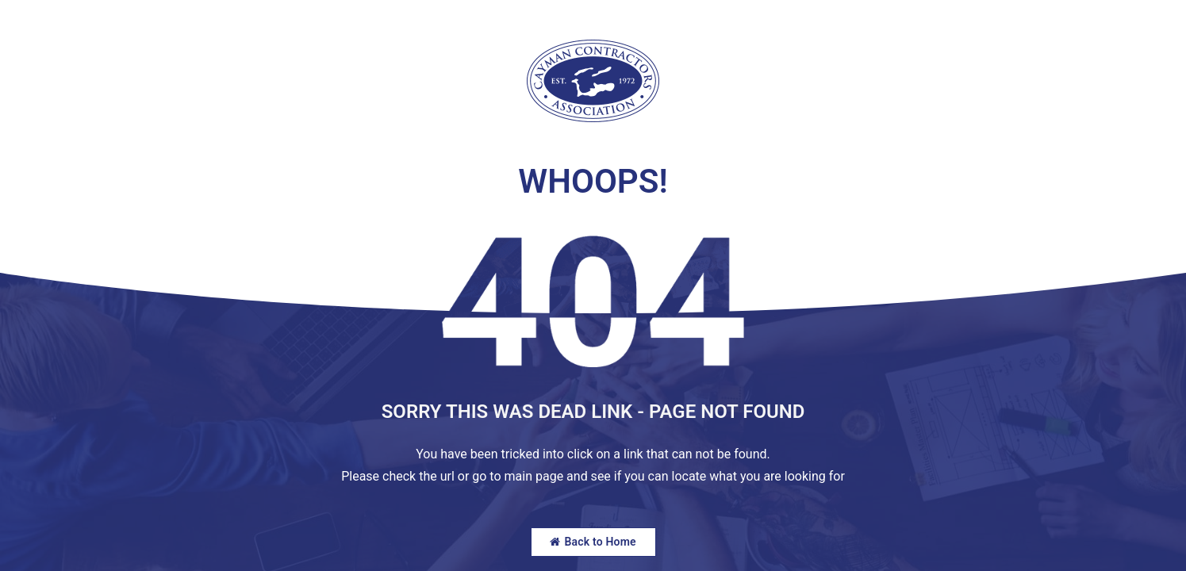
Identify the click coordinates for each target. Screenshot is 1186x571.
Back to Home (593, 541)
